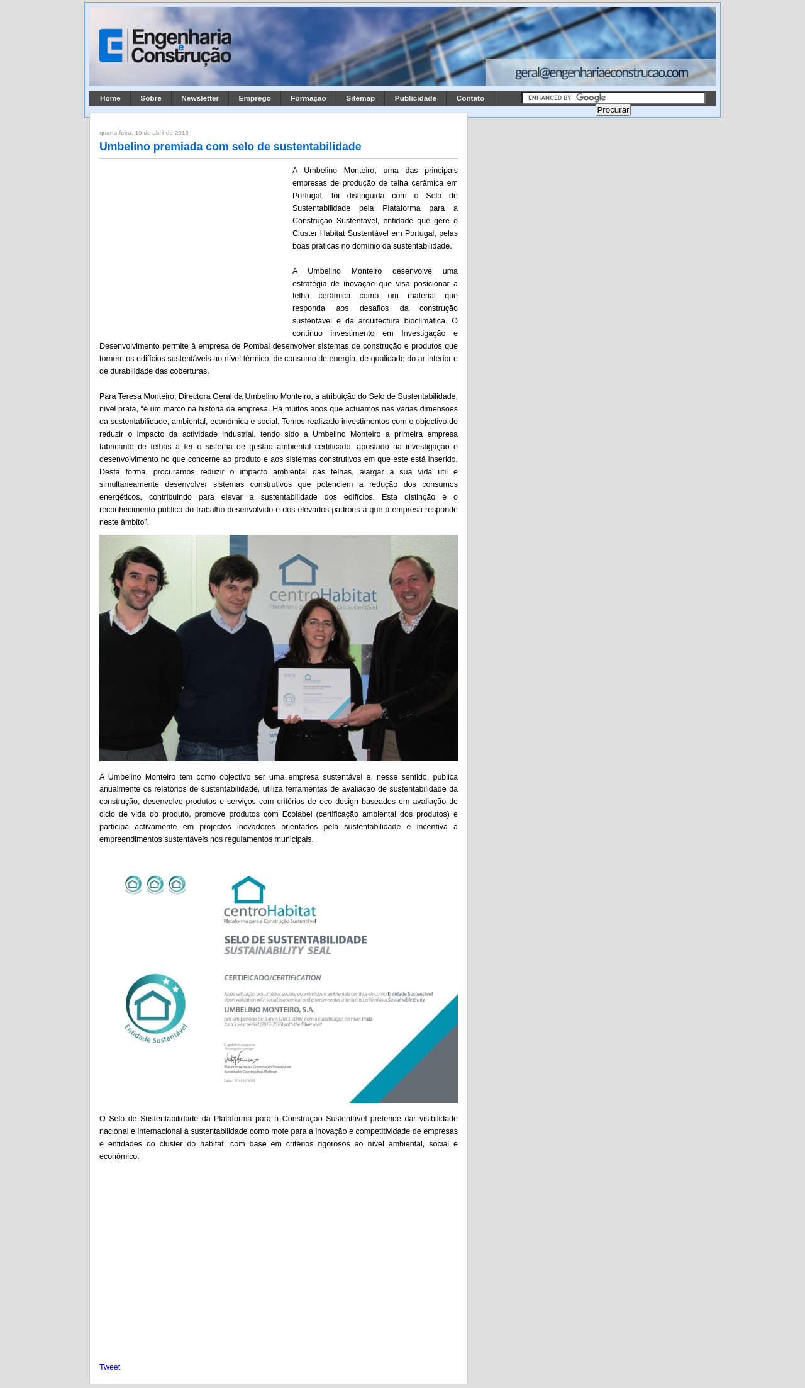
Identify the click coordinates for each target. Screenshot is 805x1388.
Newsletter (200, 98)
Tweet (109, 1367)
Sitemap (360, 98)
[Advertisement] (193, 247)
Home (110, 98)
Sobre (151, 98)
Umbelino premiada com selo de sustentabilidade (230, 146)
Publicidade (415, 98)
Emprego (255, 98)
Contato (471, 98)
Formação (308, 98)
